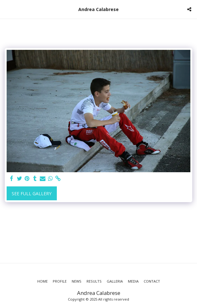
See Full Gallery (31, 193)
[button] (7, 9)
